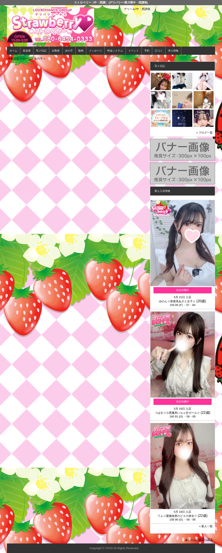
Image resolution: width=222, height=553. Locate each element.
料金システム (115, 50)
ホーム (13, 50)
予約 (146, 50)
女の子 (69, 50)
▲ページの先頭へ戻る (199, 539)
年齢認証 (13, 58)
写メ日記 (41, 50)
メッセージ (95, 50)
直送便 (27, 50)
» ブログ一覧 (204, 132)
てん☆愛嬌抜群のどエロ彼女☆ (177, 515)
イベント (133, 50)
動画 (80, 50)
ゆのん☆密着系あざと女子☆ (177, 301)
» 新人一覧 (206, 526)
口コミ (159, 50)
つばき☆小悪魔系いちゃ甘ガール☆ (177, 412)
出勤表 (56, 50)
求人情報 (173, 50)
